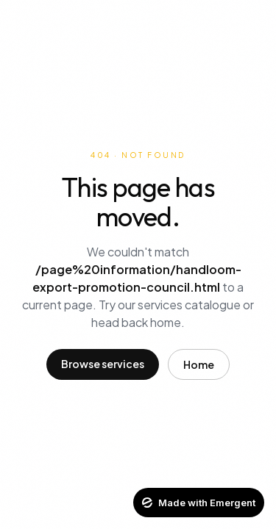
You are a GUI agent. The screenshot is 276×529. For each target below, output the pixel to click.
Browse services (102, 363)
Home (198, 364)
